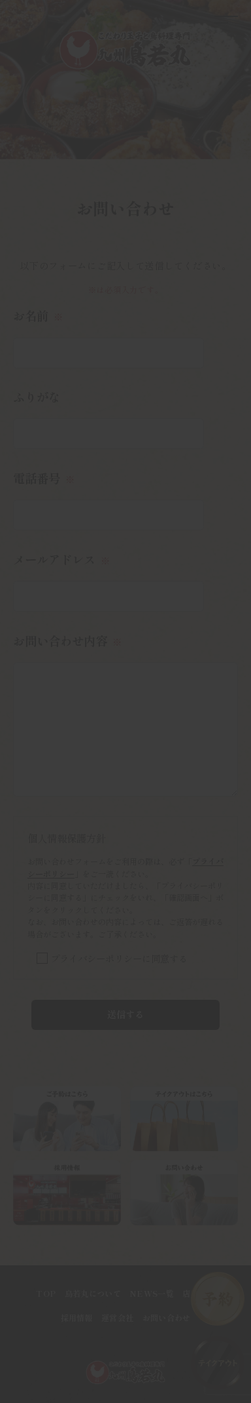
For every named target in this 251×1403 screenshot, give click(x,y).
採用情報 (77, 1318)
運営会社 (117, 1318)
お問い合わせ (166, 1318)
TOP (46, 1293)
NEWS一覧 (151, 1293)
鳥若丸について (93, 1293)
